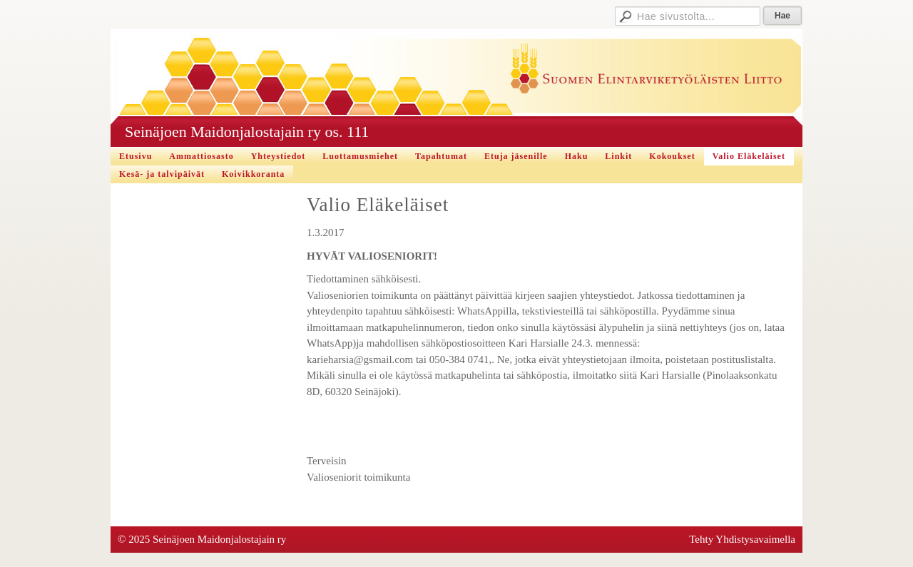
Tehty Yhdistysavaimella (742, 539)
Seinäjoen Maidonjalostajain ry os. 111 (247, 132)
